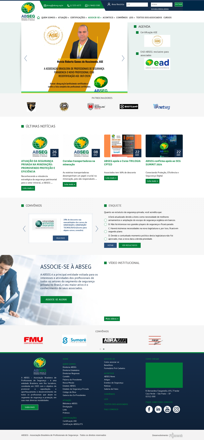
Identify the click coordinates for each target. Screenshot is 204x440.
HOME (65, 359)
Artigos (107, 379)
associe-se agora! (56, 299)
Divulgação (67, 406)
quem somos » (49, 17)
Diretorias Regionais (71, 373)
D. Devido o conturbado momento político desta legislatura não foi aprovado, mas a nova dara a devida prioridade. (140, 237)
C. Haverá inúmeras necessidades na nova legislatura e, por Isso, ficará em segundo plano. (143, 230)
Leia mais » (28, 188)
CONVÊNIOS (109, 394)
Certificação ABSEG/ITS (73, 424)
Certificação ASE (70, 421)
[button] (100, 349)
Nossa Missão (68, 382)
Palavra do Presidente (72, 379)
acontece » (109, 17)
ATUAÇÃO (67, 400)
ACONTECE (109, 373)
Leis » (132, 17)
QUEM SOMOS (69, 364)
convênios (122, 17)
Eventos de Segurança (113, 382)
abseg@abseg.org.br (54, 5)
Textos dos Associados (149, 17)
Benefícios (108, 365)
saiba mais (30, 407)
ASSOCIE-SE (109, 359)
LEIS (106, 399)
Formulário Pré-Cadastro (114, 368)
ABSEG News (109, 376)
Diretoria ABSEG (69, 367)
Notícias (107, 386)
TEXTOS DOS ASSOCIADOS (116, 404)
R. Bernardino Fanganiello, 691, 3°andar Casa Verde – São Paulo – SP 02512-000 (162, 394)
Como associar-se (111, 362)
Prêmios (66, 412)
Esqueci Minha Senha (160, 9)
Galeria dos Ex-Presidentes (74, 395)
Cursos (167, 17)
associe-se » (94, 17)
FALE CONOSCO (111, 409)
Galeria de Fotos (111, 389)
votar (110, 245)
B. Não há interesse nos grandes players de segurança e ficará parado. (141, 224)
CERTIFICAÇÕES (70, 418)
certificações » (78, 17)
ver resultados (129, 245)
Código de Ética (69, 392)
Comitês (66, 376)
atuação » (63, 17)
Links (65, 409)
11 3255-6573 (75, 5)
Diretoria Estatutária (71, 370)
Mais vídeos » (112, 318)
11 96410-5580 (94, 5)
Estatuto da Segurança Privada (76, 389)
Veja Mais (60, 238)
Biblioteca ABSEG (70, 403)
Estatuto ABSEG (69, 386)
